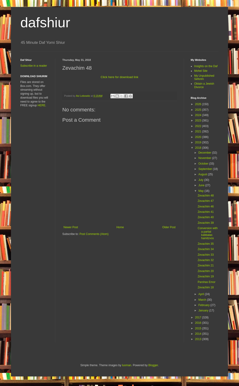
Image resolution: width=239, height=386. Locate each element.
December (205, 152)
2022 (198, 126)
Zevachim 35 (206, 243)
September (205, 169)
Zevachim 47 (206, 201)
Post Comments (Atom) (94, 234)
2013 (198, 339)
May (201, 191)
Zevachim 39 (206, 222)
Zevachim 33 (206, 254)
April (201, 294)
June (201, 185)
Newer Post (70, 227)
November (205, 158)
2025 (198, 109)
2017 (198, 317)
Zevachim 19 (206, 276)
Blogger (153, 365)
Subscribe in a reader (33, 65)
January (203, 310)
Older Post (169, 227)
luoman (126, 365)
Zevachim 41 (206, 212)
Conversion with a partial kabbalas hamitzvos (208, 233)
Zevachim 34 (206, 249)
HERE (41, 105)
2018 (198, 147)
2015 (198, 328)
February (204, 305)
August (203, 174)
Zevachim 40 (206, 217)
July (201, 180)
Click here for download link (119, 77)
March (202, 299)
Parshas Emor (206, 282)
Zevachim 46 (206, 206)
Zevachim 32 (206, 260)
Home (120, 227)
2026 (198, 104)
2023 (198, 120)
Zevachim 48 (206, 195)
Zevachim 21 (206, 265)
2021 (198, 131)
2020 (198, 137)
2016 (198, 322)
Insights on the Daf (206, 66)
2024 (198, 115)
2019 (198, 142)
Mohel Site (200, 70)
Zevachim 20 (206, 271)
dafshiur (45, 22)
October (203, 163)
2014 (198, 333)
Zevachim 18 (206, 287)
